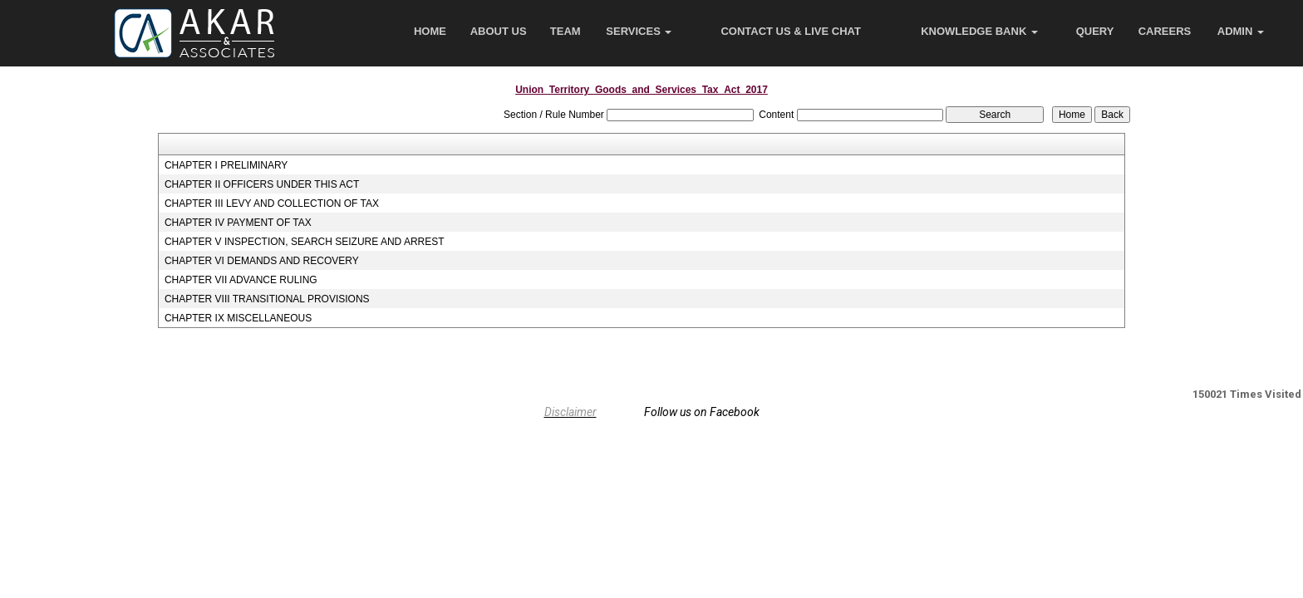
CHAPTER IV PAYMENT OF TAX (238, 222)
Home (430, 31)
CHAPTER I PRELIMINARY (226, 165)
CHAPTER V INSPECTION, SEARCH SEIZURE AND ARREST (305, 242)
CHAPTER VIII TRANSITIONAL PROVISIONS (267, 299)
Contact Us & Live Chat (790, 31)
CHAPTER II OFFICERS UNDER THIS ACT (262, 184)
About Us (498, 31)
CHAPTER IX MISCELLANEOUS (238, 318)
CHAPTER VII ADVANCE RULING (241, 280)
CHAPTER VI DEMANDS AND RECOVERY (262, 261)
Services (638, 31)
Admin (1240, 31)
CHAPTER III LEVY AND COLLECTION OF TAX (272, 203)
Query (1095, 31)
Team (565, 31)
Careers (1165, 31)
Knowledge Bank (979, 31)
